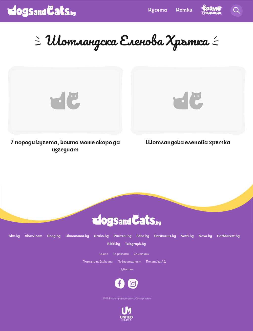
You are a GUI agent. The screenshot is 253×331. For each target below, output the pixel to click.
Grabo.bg (101, 235)
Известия (126, 269)
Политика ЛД (156, 261)
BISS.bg (113, 243)
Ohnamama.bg (77, 235)
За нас (103, 253)
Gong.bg (54, 235)
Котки (184, 9)
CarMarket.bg (228, 235)
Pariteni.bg (122, 235)
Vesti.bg (187, 235)
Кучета (157, 9)
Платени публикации (98, 261)
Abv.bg (14, 235)
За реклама (121, 253)
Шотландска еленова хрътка (188, 141)
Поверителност (129, 261)
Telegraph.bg (135, 243)
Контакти (141, 253)
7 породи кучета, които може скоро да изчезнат (65, 145)
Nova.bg (205, 235)
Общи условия (143, 298)
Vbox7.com (33, 235)
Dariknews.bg (165, 235)
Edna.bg (142, 235)
